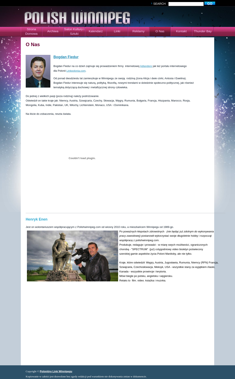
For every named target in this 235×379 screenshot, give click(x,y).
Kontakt (181, 31)
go (209, 4)
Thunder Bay (203, 31)
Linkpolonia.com (76, 70)
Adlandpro (146, 66)
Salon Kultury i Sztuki (74, 31)
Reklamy (138, 31)
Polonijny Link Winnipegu (56, 371)
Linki (117, 31)
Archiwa (52, 31)
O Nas (159, 31)
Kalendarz (96, 31)
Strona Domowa (31, 31)
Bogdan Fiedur (66, 57)
